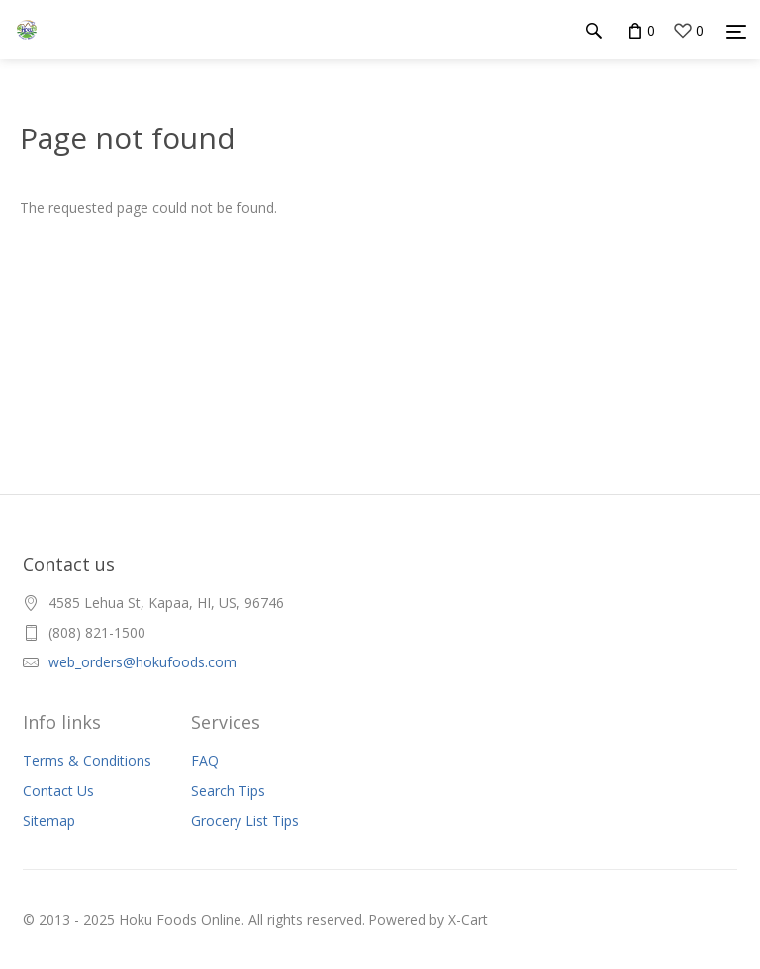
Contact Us (58, 790)
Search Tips (228, 790)
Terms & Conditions (87, 760)
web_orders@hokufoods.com (142, 662)
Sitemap (49, 820)
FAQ (205, 760)
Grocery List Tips (245, 820)
